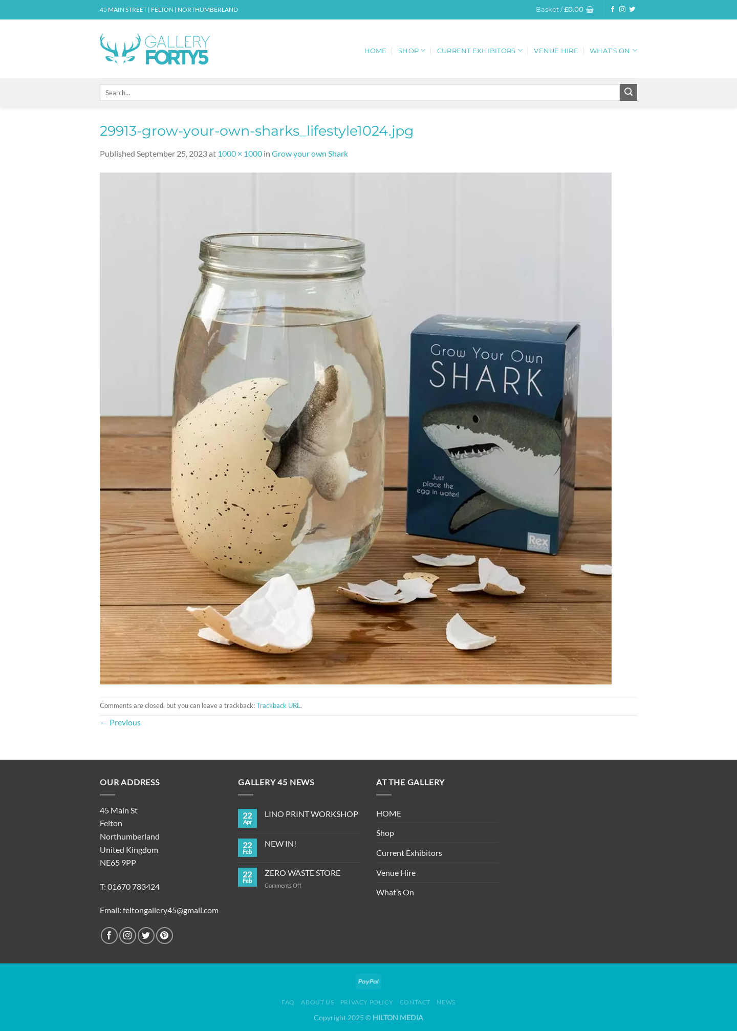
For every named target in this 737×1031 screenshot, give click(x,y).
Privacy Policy (367, 1002)
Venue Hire (556, 51)
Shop (411, 50)
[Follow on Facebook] (613, 9)
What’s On (613, 50)
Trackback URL (278, 705)
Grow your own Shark (310, 153)
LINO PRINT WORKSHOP (311, 814)
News (446, 1002)
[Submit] (628, 92)
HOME (375, 51)
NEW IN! (280, 843)
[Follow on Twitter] (632, 9)
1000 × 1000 (240, 153)
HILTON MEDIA (398, 1017)
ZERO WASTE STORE (302, 872)
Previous (120, 722)
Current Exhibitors (480, 50)
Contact (415, 1002)
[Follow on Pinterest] (164, 935)
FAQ (288, 1002)
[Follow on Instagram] (622, 9)
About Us (317, 1002)
